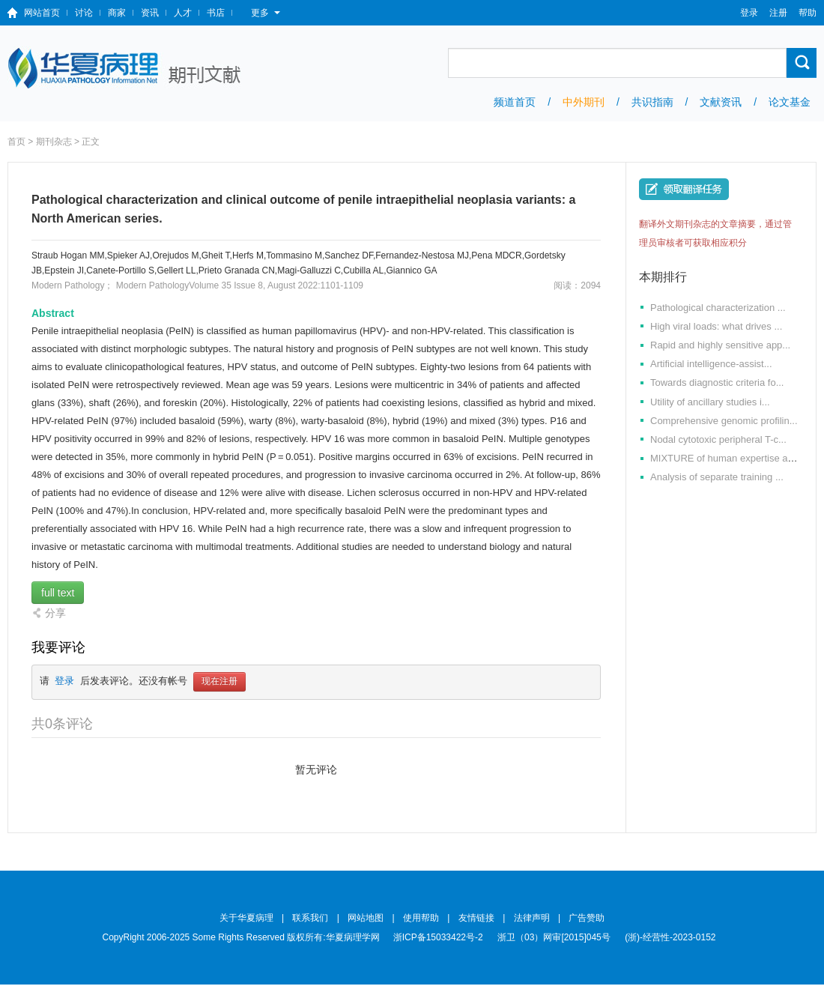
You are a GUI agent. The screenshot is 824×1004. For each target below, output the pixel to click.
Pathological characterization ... (718, 307)
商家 (117, 12)
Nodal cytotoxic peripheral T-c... (718, 439)
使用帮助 (421, 918)
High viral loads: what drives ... (716, 326)
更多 (265, 12)
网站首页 (42, 12)
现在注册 (219, 682)
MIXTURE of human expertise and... (728, 458)
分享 (55, 613)
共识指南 (652, 102)
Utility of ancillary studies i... (710, 402)
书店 (216, 12)
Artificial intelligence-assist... (711, 363)
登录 (749, 12)
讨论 (84, 12)
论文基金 (790, 102)
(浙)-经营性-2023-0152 (670, 937)
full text (57, 593)
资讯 (150, 12)
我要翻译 (684, 189)
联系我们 (310, 918)
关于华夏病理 (246, 918)
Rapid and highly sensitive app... (720, 345)
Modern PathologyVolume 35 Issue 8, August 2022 (217, 285)
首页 (16, 141)
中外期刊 (584, 102)
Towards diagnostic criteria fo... (717, 382)
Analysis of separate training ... (717, 477)
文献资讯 (721, 102)
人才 (183, 12)
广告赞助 (587, 918)
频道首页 (515, 102)
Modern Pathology (67, 285)
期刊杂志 (54, 141)
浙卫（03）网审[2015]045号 (555, 937)
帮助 (808, 12)
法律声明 (532, 918)
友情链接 (476, 918)
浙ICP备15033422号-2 (438, 937)
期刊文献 (125, 68)
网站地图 (366, 918)
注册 (778, 12)
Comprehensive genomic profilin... (724, 420)
